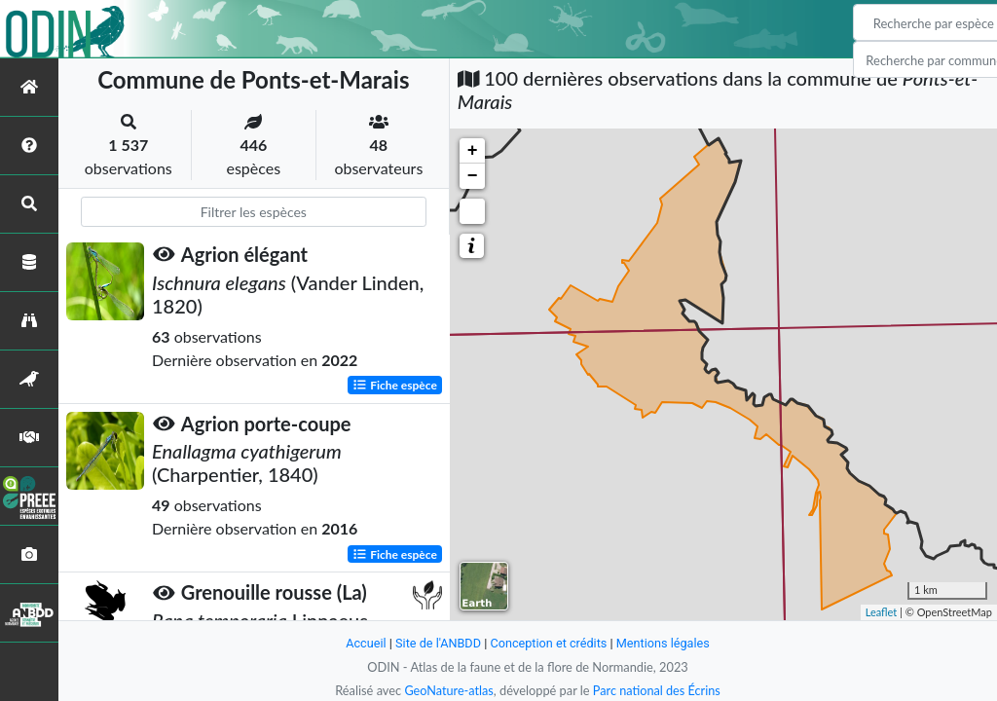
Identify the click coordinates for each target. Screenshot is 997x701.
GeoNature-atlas (448, 690)
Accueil (364, 643)
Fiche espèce (394, 384)
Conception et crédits (549, 643)
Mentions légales (664, 643)
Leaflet (882, 612)
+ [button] (472, 151)
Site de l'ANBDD (437, 643)
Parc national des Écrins (657, 690)
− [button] (472, 176)
